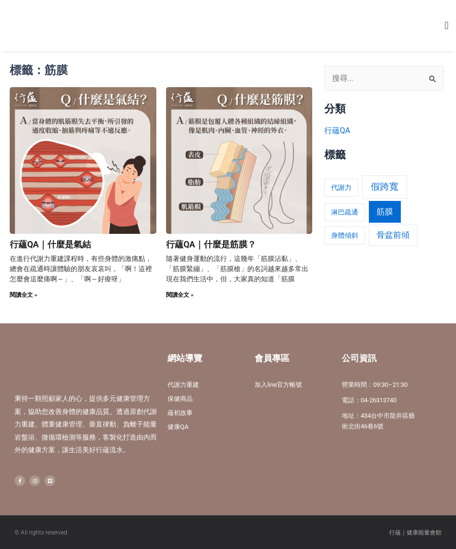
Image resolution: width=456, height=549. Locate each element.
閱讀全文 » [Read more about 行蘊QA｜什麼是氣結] (23, 294)
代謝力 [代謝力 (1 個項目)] (341, 187)
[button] (446, 26)
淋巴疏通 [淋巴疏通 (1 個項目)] (344, 212)
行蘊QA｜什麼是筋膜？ (211, 244)
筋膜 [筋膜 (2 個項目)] (385, 211)
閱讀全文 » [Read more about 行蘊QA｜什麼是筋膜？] (180, 294)
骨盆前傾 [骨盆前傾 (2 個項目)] (393, 235)
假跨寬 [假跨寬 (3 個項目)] (384, 186)
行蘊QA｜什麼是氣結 (50, 244)
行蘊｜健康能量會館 (415, 532)
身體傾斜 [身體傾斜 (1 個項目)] (344, 235)
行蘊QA (337, 130)
